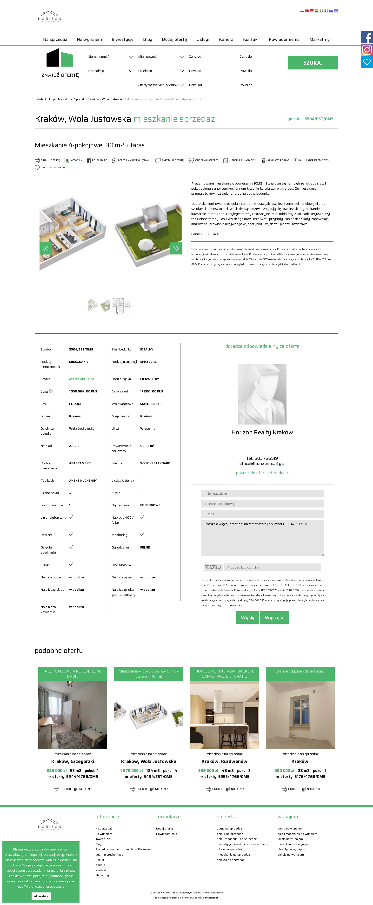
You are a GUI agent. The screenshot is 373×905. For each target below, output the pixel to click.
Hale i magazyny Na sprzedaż (237, 838)
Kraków (94, 99)
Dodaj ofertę (174, 39)
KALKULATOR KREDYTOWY (311, 160)
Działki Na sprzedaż (230, 833)
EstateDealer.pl (45, 99)
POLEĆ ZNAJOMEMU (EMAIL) (131, 160)
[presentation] (46, 248)
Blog (147, 39)
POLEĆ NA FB (97, 160)
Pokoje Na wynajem (291, 854)
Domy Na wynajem (290, 828)
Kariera (226, 39)
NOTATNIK (73, 160)
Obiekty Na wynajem (291, 849)
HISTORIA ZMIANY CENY (240, 160)
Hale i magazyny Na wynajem (297, 833)
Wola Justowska (113, 99)
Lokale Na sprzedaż (229, 849)
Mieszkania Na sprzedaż (233, 854)
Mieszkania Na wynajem (294, 844)
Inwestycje (122, 39)
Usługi (203, 39)
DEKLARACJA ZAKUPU (50, 167)
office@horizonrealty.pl (262, 463)
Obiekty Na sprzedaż (230, 859)
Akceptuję (41, 896)
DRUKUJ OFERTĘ (47, 160)
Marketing (319, 39)
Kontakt (251, 39)
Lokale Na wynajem (290, 838)
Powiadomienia (284, 39)
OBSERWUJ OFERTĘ (203, 160)
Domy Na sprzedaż (229, 828)
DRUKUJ (62, 789)
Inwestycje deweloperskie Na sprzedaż (243, 844)
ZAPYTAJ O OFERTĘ (169, 160)
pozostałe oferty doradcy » (262, 472)
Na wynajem (89, 39)
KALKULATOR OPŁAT (275, 160)
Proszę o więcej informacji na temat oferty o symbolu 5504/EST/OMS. (262, 538)
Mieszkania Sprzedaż (72, 99)
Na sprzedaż (55, 39)
